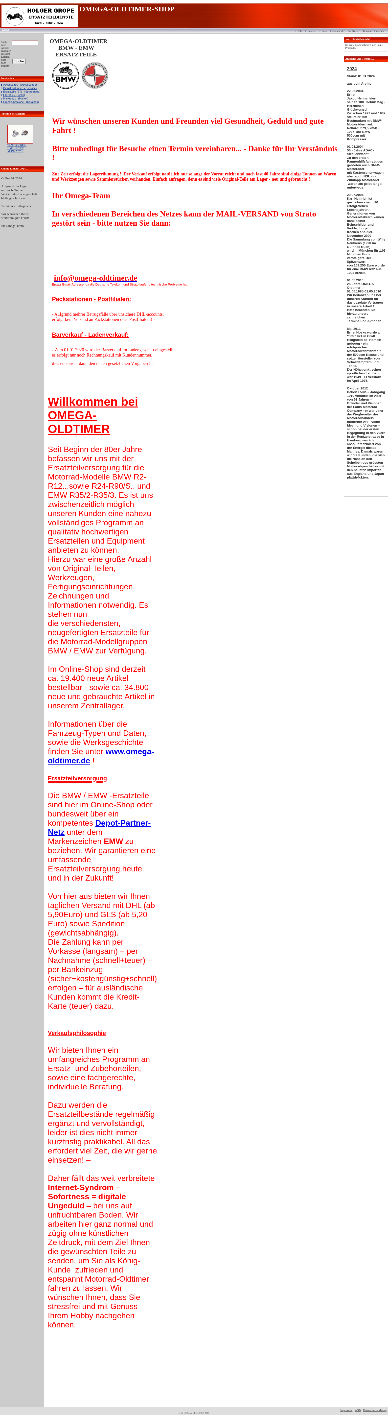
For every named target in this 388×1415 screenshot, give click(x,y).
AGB (358, 1410)
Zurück (380, 30)
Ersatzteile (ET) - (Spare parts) (21, 91)
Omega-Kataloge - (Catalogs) (21, 101)
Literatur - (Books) (14, 95)
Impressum (346, 1410)
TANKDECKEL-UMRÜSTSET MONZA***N (16, 148)
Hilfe (299, 30)
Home (323, 30)
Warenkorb (337, 30)
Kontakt (367, 30)
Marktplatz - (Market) (15, 98)
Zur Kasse (353, 30)
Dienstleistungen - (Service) (20, 88)
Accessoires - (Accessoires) (20, 84)
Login (4, 29)
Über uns (311, 30)
